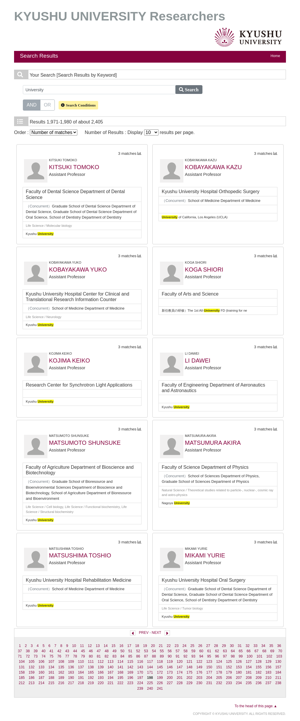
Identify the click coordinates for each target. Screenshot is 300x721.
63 (225, 651)
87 (146, 656)
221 (110, 683)
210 (268, 678)
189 (61, 678)
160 (41, 672)
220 (100, 683)
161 (51, 672)
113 (110, 662)
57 (177, 651)
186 (32, 678)
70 (280, 651)
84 (122, 656)
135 (61, 667)
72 (28, 656)
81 (99, 656)
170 (140, 672)
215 (51, 683)
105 (32, 662)
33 (255, 646)
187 (41, 678)
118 (160, 662)
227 (170, 683)
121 (189, 662)
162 (61, 672)
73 (36, 656)
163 (71, 672)
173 (170, 672)
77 (67, 656)
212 (22, 683)
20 (153, 646)
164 (81, 672)
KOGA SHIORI (204, 269)
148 (189, 667)
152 (229, 667)
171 (150, 672)
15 (114, 646)
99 (241, 656)
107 (51, 662)
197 (140, 678)
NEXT (156, 633)
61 (209, 651)
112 (100, 662)
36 (279, 646)
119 (170, 662)
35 (271, 646)
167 (110, 672)
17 (129, 646)
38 (28, 651)
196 (130, 678)
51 (130, 651)
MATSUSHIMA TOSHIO (80, 555)
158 (22, 672)
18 (137, 646)
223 (130, 683)
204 (209, 678)
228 (180, 683)
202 (189, 678)
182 (258, 672)
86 (138, 656)
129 (268, 662)
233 (229, 683)
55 (162, 651)
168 (120, 672)
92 (185, 656)
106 (41, 662)
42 (59, 651)
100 (250, 656)
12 (90, 646)
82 (107, 656)
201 (180, 678)
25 (192, 646)
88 (154, 656)
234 (239, 683)
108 (61, 662)
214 (41, 683)
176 (199, 672)
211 (278, 678)
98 (233, 656)
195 (120, 678)
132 (32, 667)
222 (120, 683)
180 (239, 672)
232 (219, 683)
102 (269, 656)
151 (219, 667)
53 (146, 651)
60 (201, 651)
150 (209, 667)
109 (71, 662)
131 (22, 667)
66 (249, 651)
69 (272, 651)
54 (154, 651)
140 (110, 667)
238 (278, 683)
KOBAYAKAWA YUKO (78, 269)
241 (160, 688)
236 (258, 683)
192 (91, 678)
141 (120, 667)
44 (75, 651)
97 (225, 656)
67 (257, 651)
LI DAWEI (197, 360)
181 (249, 672)
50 (122, 651)
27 (208, 646)
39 (36, 651)
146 (170, 667)
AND (32, 104)
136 (71, 667)
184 (278, 672)
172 (160, 672)
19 (145, 646)
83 (114, 656)
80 (91, 656)
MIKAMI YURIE (205, 555)
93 (193, 656)
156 (268, 667)
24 (185, 646)
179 (229, 672)
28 (216, 646)
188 (51, 678)
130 (278, 662)
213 (32, 683)
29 (224, 646)
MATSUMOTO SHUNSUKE (85, 443)
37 (20, 651)
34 (263, 646)
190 (71, 678)
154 (249, 667)
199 (160, 678)
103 (279, 656)
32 (248, 646)
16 (121, 646)
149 (199, 667)
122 (199, 662)
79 (83, 656)
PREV (144, 633)
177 (209, 672)
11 (82, 646)
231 (209, 683)
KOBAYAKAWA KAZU (213, 167)
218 (81, 683)
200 (170, 678)
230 (199, 683)
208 (249, 678)
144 (150, 667)
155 (258, 667)
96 (217, 656)
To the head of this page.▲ (256, 706)
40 (44, 651)
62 (217, 651)
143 (140, 667)
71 (20, 656)
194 (110, 678)
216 (61, 683)
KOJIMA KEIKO (69, 360)
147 (180, 667)
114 (120, 662)
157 (278, 667)
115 (130, 662)
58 (185, 651)
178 (219, 672)
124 (219, 662)
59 (193, 651)
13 (98, 646)
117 (150, 662)
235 (249, 683)
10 (74, 646)
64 (233, 651)
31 (240, 646)
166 (100, 672)
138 (91, 667)
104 (22, 662)
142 (130, 667)
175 (189, 672)
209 (258, 678)
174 (180, 672)
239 (140, 688)
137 (81, 667)
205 (219, 678)
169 (130, 672)
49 (114, 651)
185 (22, 678)
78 (75, 656)
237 (268, 683)
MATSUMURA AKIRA (213, 443)
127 (249, 662)
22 (169, 646)
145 (160, 667)
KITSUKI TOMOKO (74, 167)
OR (47, 104)
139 (100, 667)
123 (209, 662)
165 (91, 672)
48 (107, 651)
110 (81, 662)
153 (239, 667)
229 (189, 683)
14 (106, 646)
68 (264, 651)
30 (232, 646)
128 (258, 662)
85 (130, 656)
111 (91, 662)
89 (162, 656)
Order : (45, 132)
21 (161, 646)
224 (140, 683)
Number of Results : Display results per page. (140, 132)
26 (200, 646)
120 (180, 662)
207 (239, 678)
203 (199, 678)
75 (52, 656)
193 (100, 678)
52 (138, 651)
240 (150, 688)
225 (150, 683)
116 (140, 662)
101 (259, 656)
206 (229, 678)
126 (239, 662)
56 (170, 651)
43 (67, 651)
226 (160, 683)
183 (268, 672)
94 (201, 656)
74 (44, 656)
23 (177, 646)
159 (32, 672)
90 (170, 656)
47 (99, 651)
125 (229, 662)
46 (91, 651)
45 (83, 651)
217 (71, 683)
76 (59, 656)
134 (51, 667)
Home (275, 56)
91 (177, 656)
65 (241, 651)
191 (81, 678)
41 (52, 651)
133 (41, 667)
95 (209, 656)
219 (91, 683)
